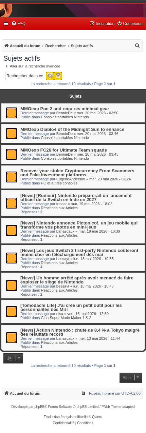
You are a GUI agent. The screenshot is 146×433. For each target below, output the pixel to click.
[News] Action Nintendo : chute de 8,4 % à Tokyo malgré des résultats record (80, 332)
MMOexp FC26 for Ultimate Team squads (63, 150)
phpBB (39, 407)
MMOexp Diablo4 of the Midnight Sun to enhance (72, 129)
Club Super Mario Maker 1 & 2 (66, 318)
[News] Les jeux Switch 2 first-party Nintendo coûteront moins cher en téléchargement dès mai (79, 252)
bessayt (62, 259)
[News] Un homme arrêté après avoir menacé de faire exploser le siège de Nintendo (76, 279)
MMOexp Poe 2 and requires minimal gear (64, 108)
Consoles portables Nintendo (65, 117)
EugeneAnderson (70, 179)
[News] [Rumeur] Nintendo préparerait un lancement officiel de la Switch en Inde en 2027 (76, 197)
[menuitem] (18, 23)
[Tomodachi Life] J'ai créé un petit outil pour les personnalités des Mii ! (71, 307)
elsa (59, 314)
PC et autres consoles (59, 183)
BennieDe (64, 113)
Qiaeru (97, 417)
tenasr (61, 204)
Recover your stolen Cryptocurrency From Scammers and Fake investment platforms (77, 172)
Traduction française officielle (66, 417)
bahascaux (65, 231)
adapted (128, 407)
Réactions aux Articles (59, 208)
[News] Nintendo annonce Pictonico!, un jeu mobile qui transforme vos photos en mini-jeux (79, 225)
